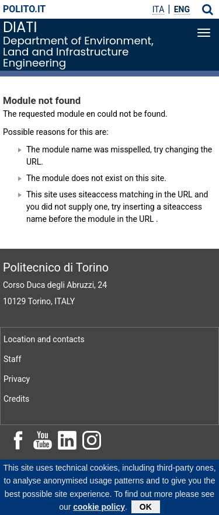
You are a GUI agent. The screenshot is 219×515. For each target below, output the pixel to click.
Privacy (17, 379)
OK (146, 508)
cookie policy (99, 508)
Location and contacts (44, 339)
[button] (207, 9)
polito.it (24, 9)
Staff (12, 359)
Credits (16, 398)
